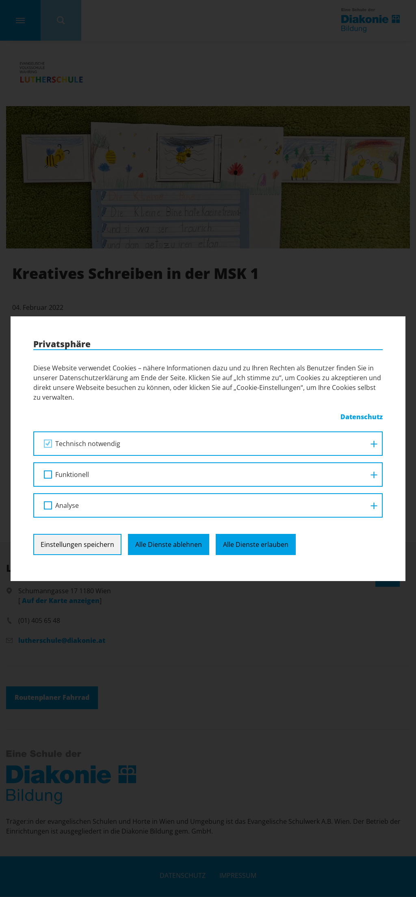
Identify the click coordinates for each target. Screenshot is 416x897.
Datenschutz (361, 416)
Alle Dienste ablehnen (168, 544)
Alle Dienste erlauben (255, 544)
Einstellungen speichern (77, 544)
